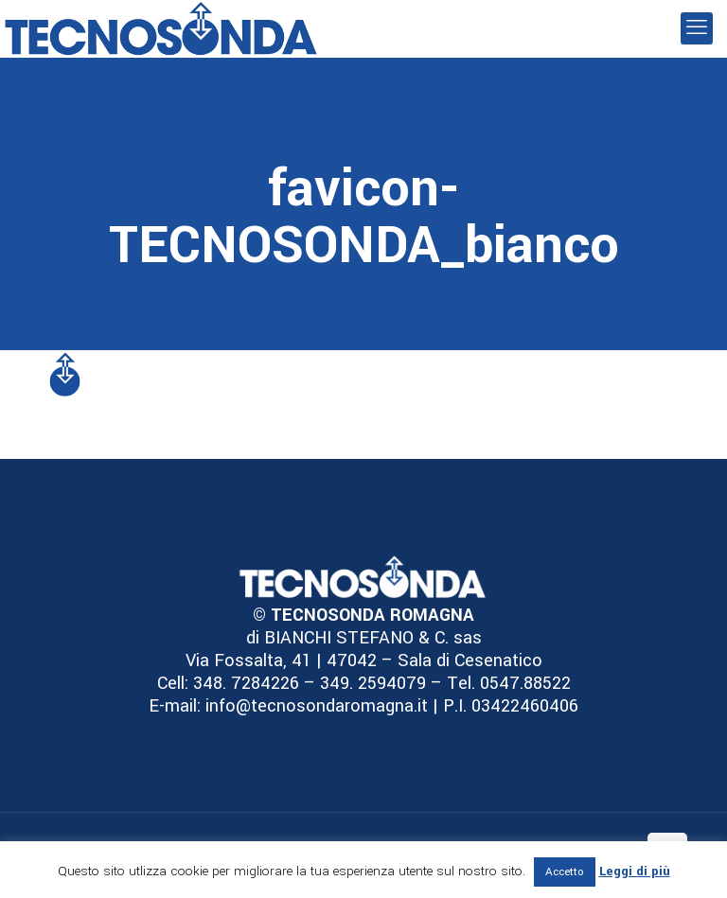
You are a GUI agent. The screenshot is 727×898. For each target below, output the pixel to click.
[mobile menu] (697, 28)
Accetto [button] (564, 872)
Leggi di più (634, 871)
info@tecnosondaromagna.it (314, 706)
